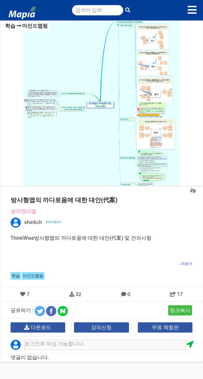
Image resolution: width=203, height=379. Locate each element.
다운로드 (37, 327)
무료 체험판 (165, 327)
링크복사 (180, 310)
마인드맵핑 (35, 26)
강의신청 (101, 327)
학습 (10, 26)
